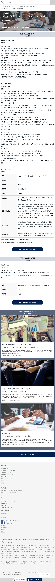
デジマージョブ (11, 568)
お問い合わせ (4, 513)
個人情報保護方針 (5, 527)
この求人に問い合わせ (28, 249)
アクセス (3, 529)
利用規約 (3, 525)
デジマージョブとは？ (11, 523)
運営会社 (3, 532)
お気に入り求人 (44, 574)
